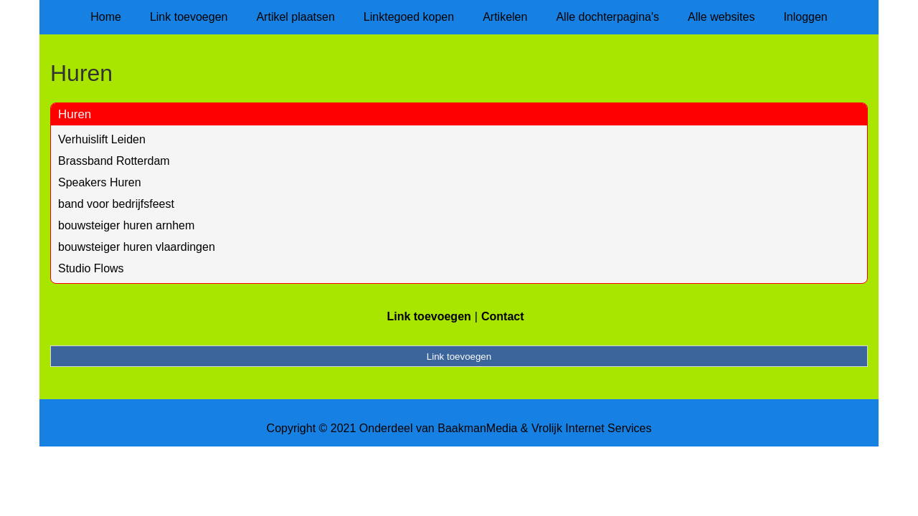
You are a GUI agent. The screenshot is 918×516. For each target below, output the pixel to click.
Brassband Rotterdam (114, 161)
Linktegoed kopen (409, 17)
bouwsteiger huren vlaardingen (136, 247)
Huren (74, 114)
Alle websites (721, 17)
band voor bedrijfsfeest (116, 204)
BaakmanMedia (477, 428)
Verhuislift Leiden (102, 139)
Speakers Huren (99, 182)
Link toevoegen (189, 17)
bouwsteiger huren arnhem (126, 225)
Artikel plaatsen (295, 17)
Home (105, 17)
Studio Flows (91, 268)
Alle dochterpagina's (607, 17)
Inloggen (805, 17)
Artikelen (505, 17)
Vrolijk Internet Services (591, 428)
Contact (502, 316)
